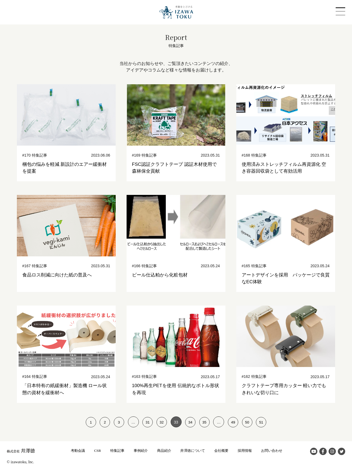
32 (161, 422)
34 (191, 422)
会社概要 (223, 451)
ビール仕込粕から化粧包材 (161, 275)
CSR (93, 451)
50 (249, 422)
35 (205, 422)
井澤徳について (193, 451)
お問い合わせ (276, 451)
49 (234, 422)
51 (264, 422)
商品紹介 (163, 451)
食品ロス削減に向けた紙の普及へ (59, 275)
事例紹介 (138, 451)
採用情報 (247, 451)
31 (147, 422)
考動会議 (73, 451)
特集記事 (114, 451)
